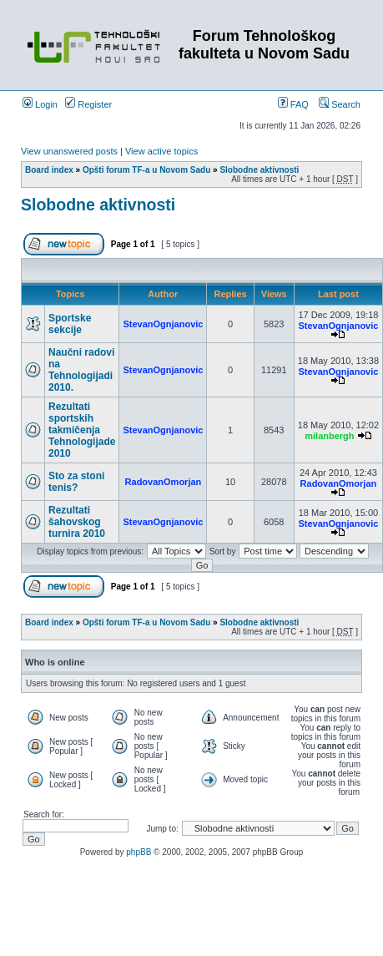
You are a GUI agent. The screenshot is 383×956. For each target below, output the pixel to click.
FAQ (293, 104)
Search (339, 104)
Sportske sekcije (69, 324)
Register (88, 104)
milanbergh (329, 436)
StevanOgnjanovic (163, 324)
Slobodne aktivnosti (259, 170)
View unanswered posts (69, 151)
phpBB (138, 852)
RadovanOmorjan (163, 482)
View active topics (161, 151)
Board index (49, 170)
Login (40, 104)
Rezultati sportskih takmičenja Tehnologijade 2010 (81, 430)
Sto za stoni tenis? (76, 481)
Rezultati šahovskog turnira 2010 (76, 521)
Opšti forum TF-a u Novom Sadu (146, 170)
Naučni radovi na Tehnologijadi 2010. (81, 369)
